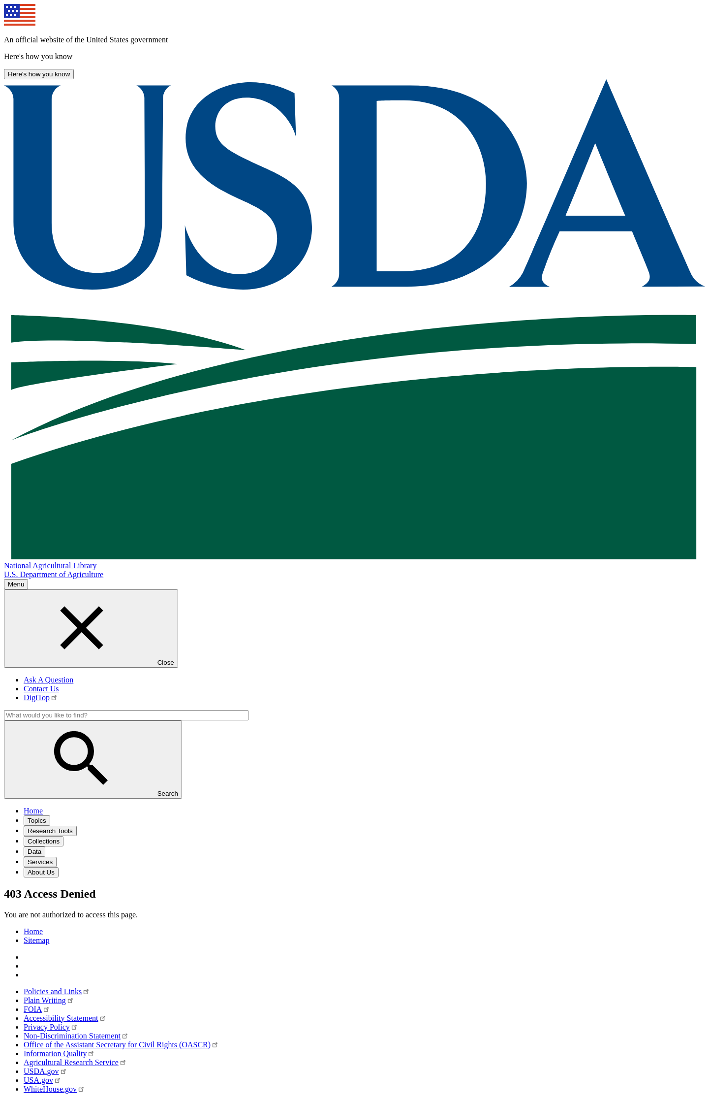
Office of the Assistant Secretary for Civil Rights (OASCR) (121, 1044)
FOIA (37, 1009)
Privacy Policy (51, 1027)
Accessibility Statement (65, 1018)
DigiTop (41, 697)
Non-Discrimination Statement (76, 1036)
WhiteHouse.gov (54, 1089)
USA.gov (43, 1080)
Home (33, 931)
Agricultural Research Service (75, 1062)
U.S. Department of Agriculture (53, 574)
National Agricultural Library (50, 565)
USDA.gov (45, 1071)
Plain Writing (49, 1000)
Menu (16, 584)
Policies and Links (57, 991)
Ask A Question (48, 680)
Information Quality (59, 1053)
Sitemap (36, 940)
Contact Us (41, 688)
